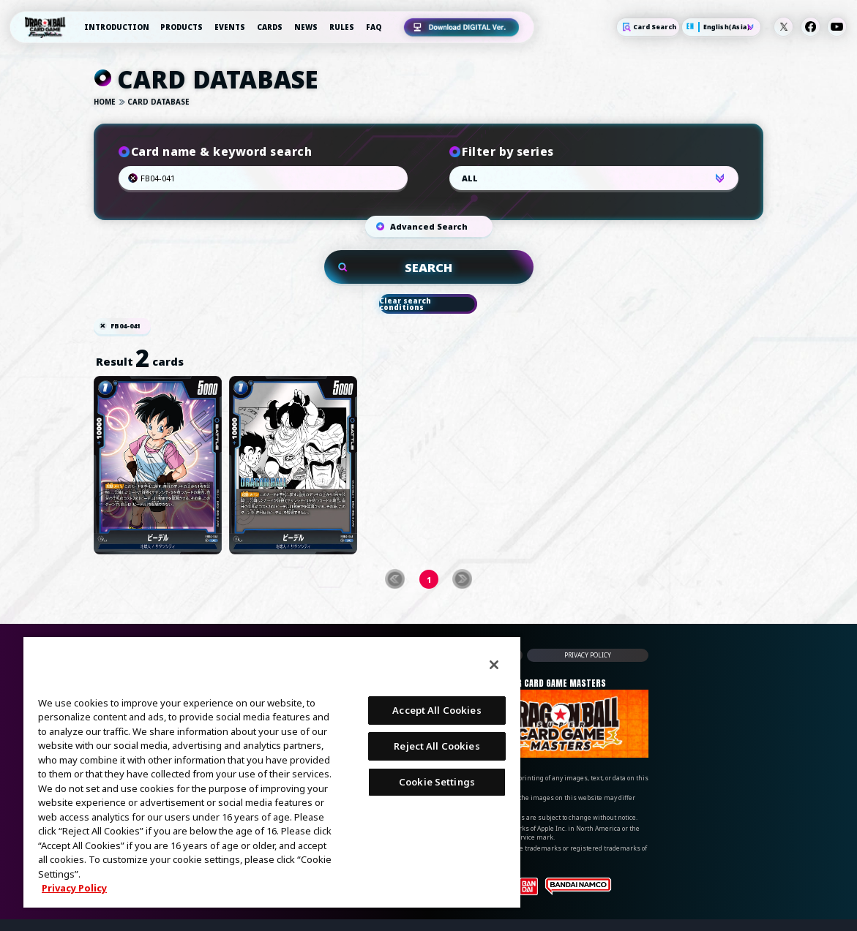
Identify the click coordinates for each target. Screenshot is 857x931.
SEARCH (428, 267)
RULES (341, 27)
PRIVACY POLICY (587, 655)
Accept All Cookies (436, 710)
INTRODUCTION (116, 27)
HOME (105, 102)
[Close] (494, 665)
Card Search (648, 27)
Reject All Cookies (436, 746)
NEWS (306, 27)
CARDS (269, 27)
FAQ (373, 27)
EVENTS (229, 27)
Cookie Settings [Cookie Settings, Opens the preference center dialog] (437, 781)
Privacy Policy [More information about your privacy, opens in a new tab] (74, 887)
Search (383, 178)
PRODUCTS (181, 27)
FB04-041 (126, 326)
